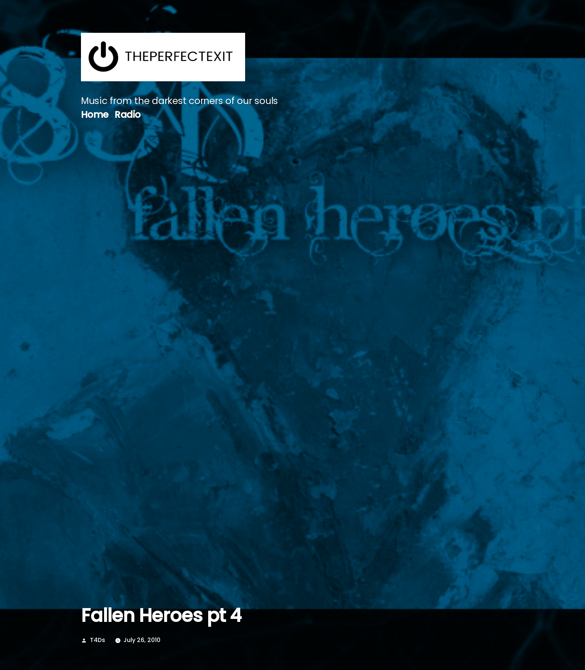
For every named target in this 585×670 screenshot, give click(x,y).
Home (95, 114)
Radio (128, 114)
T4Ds (97, 640)
